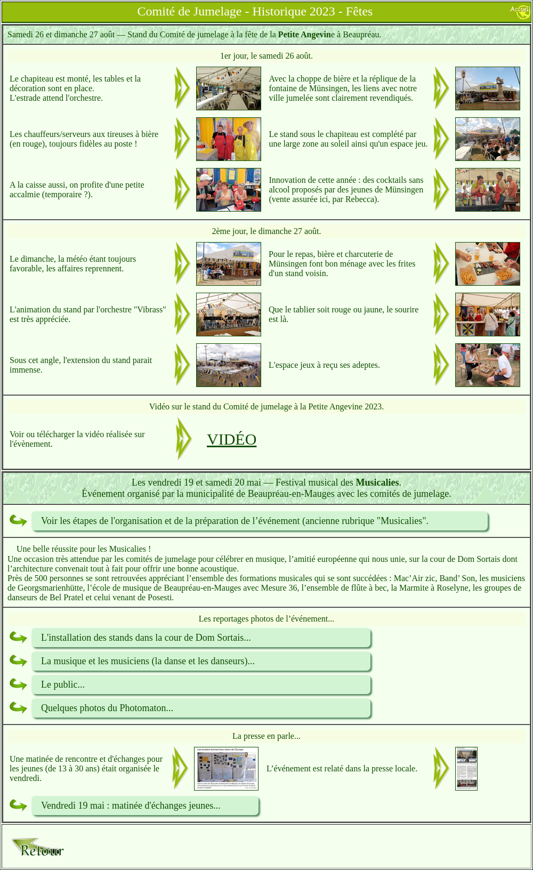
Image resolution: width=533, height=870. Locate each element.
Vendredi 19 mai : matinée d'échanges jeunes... (131, 805)
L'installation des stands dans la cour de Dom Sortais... (146, 637)
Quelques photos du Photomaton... (107, 708)
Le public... (63, 684)
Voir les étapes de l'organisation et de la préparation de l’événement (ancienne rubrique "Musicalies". (235, 520)
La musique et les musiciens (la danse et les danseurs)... (148, 661)
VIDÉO (231, 439)
